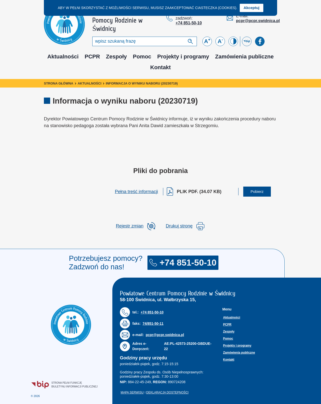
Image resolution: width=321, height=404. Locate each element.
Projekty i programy (183, 56)
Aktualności (63, 56)
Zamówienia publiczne (244, 56)
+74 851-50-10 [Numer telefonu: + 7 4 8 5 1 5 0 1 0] (189, 23)
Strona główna (58, 83)
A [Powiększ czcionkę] (207, 41)
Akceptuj (251, 8)
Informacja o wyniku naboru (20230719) (142, 83)
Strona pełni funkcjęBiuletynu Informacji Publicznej (64, 384)
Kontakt (160, 67)
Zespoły (116, 56)
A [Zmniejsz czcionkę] (220, 41)
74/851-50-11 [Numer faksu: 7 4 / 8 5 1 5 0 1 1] (152, 323)
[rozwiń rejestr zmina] (135, 226)
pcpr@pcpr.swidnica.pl (258, 21)
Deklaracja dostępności (167, 392)
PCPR (92, 56)
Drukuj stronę (185, 226)
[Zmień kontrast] (233, 41)
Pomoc (142, 56)
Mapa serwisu (132, 392)
